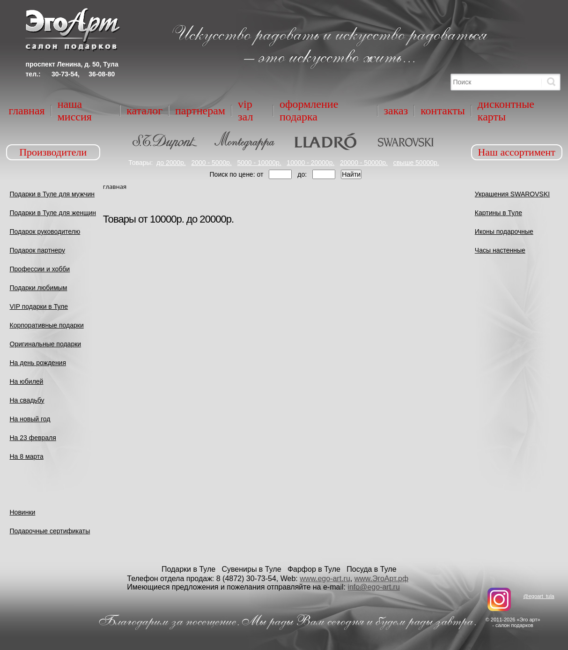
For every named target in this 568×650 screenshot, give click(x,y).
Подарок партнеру (38, 250)
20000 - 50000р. (364, 162)
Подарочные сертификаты (50, 531)
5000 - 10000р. (259, 162)
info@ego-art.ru (373, 587)
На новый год (30, 419)
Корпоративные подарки (47, 325)
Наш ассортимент (516, 152)
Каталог (144, 111)
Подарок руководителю (45, 231)
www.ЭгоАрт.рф (381, 579)
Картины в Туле (498, 213)
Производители (53, 152)
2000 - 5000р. (211, 162)
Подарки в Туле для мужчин (52, 194)
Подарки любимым (38, 287)
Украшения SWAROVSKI (512, 194)
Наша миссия (75, 110)
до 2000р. (171, 162)
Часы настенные (500, 250)
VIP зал (245, 110)
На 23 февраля (33, 437)
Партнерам (200, 111)
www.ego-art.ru (325, 579)
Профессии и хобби (40, 269)
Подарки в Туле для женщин (53, 213)
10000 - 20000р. (310, 162)
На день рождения (38, 362)
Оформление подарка (309, 110)
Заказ (396, 111)
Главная (27, 111)
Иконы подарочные (504, 231)
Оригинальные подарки (45, 344)
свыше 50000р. (416, 162)
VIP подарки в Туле (39, 306)
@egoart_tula (538, 596)
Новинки (23, 512)
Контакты (442, 111)
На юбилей (27, 381)
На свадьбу (27, 400)
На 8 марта (27, 456)
